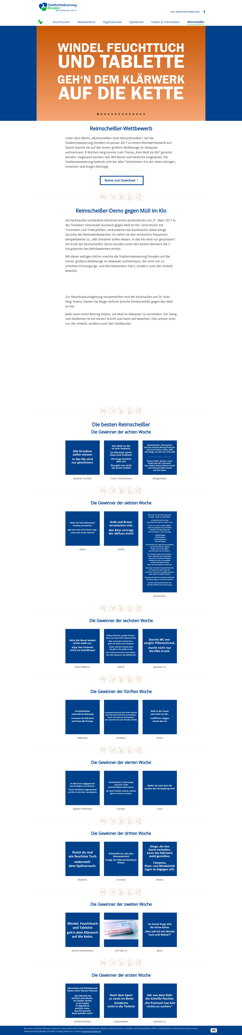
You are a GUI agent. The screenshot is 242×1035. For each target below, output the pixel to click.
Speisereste (136, 22)
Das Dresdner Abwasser (185, 12)
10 (130, 114)
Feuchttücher (61, 22)
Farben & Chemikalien (165, 22)
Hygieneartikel (112, 22)
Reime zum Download (119, 180)
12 (137, 114)
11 (133, 114)
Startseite (41, 22)
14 (144, 114)
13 (140, 114)
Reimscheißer (195, 22)
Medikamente (86, 22)
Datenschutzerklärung (91, 1031)
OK (214, 1030)
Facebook (204, 12)
